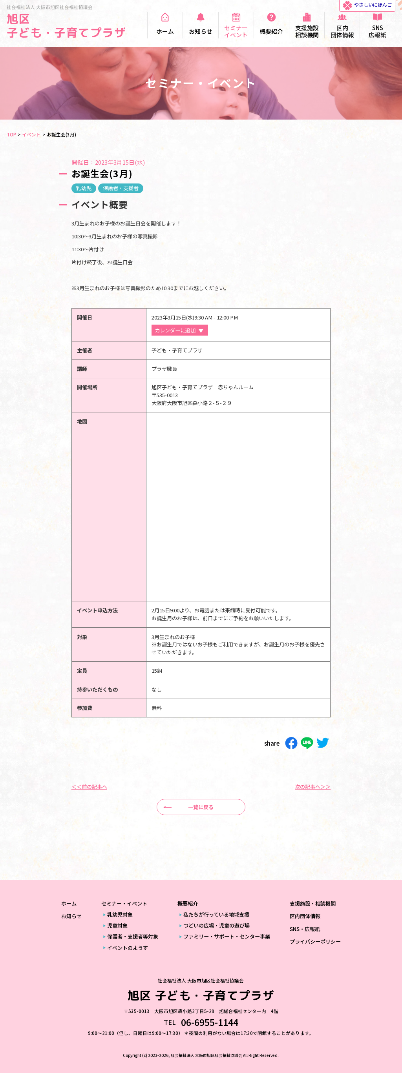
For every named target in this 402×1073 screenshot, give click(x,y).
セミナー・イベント (124, 903)
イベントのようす (127, 947)
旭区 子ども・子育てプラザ (66, 25)
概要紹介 (187, 903)
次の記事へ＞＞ (313, 786)
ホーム (69, 903)
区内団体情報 (305, 916)
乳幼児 (83, 188)
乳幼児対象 (120, 914)
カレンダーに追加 (175, 330)
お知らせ (71, 916)
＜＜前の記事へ (89, 786)
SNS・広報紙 (305, 929)
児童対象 (117, 925)
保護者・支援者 (121, 188)
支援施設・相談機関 (313, 903)
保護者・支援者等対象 (132, 936)
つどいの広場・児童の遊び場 (216, 925)
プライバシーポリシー (315, 941)
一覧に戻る (201, 807)
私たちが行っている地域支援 (216, 914)
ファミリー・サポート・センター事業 (226, 936)
